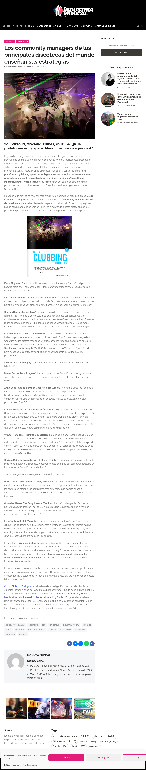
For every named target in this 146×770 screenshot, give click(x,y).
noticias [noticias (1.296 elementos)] (108, 741)
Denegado (103, 757)
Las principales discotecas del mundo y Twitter (38, 597)
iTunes (8, 630)
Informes (9, 41)
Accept (66, 757)
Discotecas (33, 625)
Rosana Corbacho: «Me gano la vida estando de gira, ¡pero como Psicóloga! (129, 98)
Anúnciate (72, 26)
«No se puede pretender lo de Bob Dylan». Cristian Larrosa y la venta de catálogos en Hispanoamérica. (129, 78)
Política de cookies (11, 765)
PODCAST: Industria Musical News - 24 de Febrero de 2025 (61, 670)
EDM (44, 625)
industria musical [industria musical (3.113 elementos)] (71, 736)
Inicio (31, 26)
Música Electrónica (36, 630)
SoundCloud (80, 630)
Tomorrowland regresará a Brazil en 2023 (127, 117)
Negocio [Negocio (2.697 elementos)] (105, 736)
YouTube (22, 634)
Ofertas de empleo (105, 26)
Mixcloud (19, 630)
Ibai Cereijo (54, 625)
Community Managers (15, 625)
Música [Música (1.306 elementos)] (88, 741)
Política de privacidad (28, 765)
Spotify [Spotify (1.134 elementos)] (60, 746)
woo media (10, 634)
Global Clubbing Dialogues (18, 586)
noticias (52, 630)
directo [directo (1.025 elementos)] (78, 746)
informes (87, 625)
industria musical (71, 625)
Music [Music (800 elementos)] (94, 746)
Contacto (86, 26)
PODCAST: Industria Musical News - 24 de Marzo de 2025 (60, 665)
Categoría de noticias (49, 26)
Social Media (22, 41)
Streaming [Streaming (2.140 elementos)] (64, 741)
